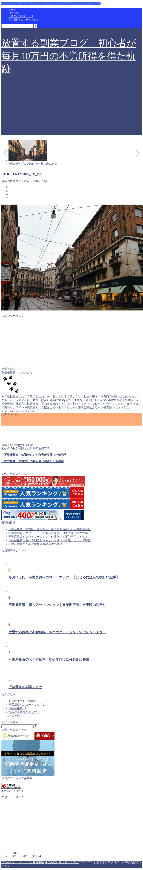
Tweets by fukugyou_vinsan (17, 444)
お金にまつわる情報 (22, 700)
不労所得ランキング (12, 791)
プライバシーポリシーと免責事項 (22, 862)
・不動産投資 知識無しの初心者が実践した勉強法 (34, 454)
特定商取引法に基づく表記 (62, 862)
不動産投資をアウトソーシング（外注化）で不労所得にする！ (48, 536)
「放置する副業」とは (20, 16)
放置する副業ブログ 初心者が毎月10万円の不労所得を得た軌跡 (68, 56)
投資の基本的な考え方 (23, 712)
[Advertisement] (71, 110)
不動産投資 (17, 708)
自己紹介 (13, 13)
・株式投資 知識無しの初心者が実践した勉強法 (32, 461)
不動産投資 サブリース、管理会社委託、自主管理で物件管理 (48, 532)
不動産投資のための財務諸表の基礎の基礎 (35, 544)
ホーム (12, 9)
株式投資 (15, 715)
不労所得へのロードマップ (23, 19)
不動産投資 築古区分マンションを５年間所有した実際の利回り (49, 529)
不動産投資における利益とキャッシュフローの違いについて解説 (49, 540)
